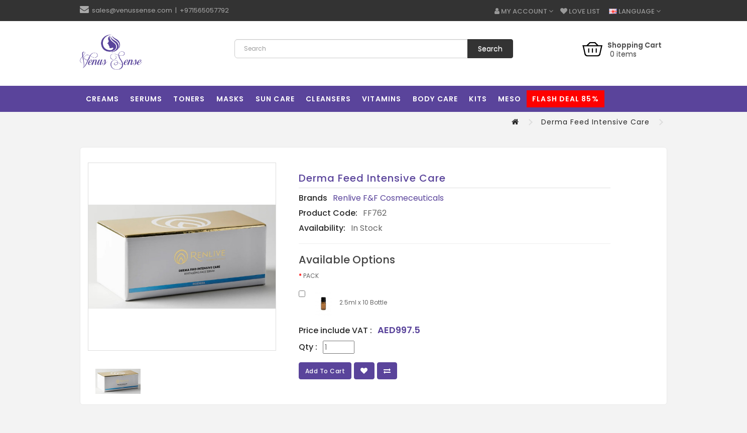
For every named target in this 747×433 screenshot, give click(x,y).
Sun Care (275, 99)
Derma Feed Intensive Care (595, 122)
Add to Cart (325, 371)
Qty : (308, 347)
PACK (311, 275)
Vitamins (382, 99)
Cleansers (328, 99)
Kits (478, 99)
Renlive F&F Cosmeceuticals (388, 198)
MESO (509, 99)
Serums (146, 99)
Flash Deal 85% (565, 99)
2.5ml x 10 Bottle (343, 303)
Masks (230, 99)
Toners (189, 99)
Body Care (435, 99)
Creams (102, 99)
